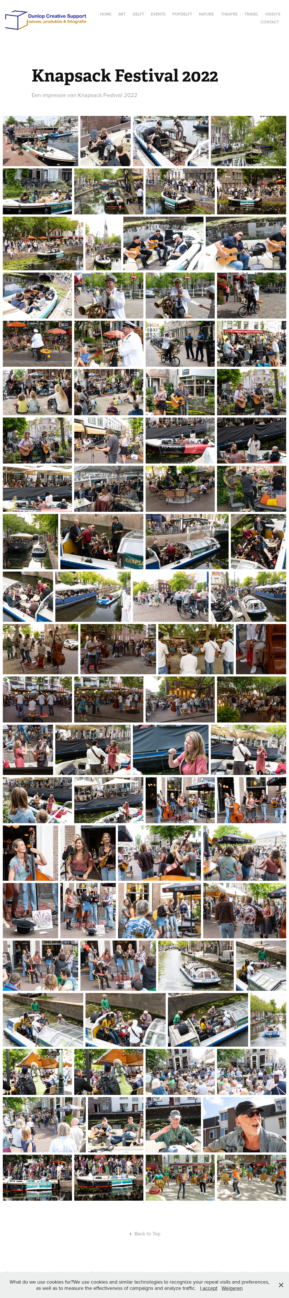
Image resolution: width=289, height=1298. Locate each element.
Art (122, 14)
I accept (208, 1288)
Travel (251, 14)
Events (158, 14)
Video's (272, 14)
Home (105, 14)
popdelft (182, 14)
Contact (269, 22)
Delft (138, 14)
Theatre (229, 14)
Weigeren (232, 1288)
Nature (206, 14)
